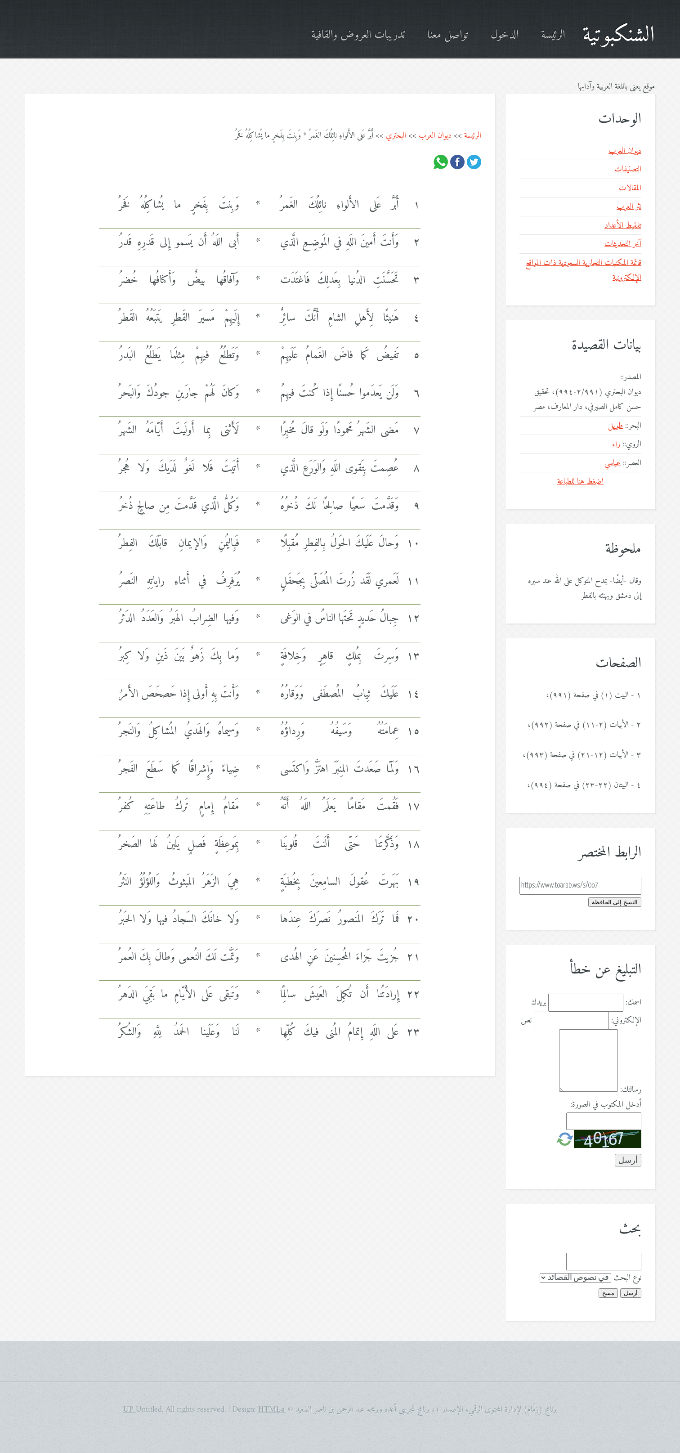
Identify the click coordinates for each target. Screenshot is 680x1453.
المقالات (630, 188)
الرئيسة (553, 35)
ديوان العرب (435, 136)
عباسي (612, 463)
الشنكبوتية (618, 35)
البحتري (396, 136)
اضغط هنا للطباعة (580, 482)
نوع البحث (627, 1278)
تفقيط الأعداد (622, 226)
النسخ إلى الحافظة (615, 902)
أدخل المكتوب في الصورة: (605, 1105)
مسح (608, 1293)
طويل (615, 426)
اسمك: (633, 1002)
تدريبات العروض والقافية (358, 35)
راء (616, 444)
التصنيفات (627, 169)
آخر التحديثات (622, 244)
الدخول (505, 35)
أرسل (631, 1293)
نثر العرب (629, 207)
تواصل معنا (447, 35)
